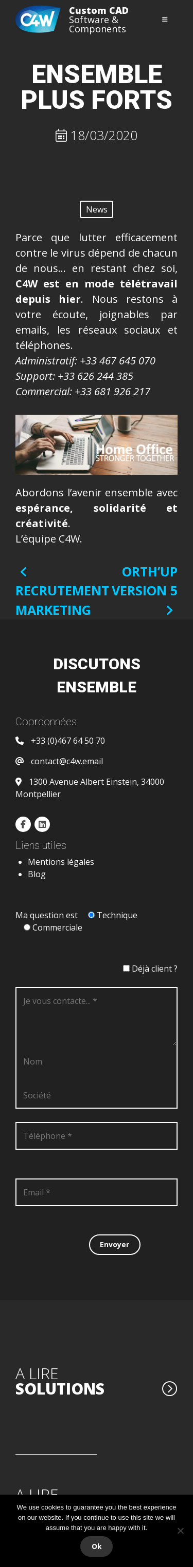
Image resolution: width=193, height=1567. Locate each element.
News (97, 209)
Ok (97, 1546)
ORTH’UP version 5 (145, 590)
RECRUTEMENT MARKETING (62, 592)
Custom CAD (99, 10)
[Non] (180, 1530)
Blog (37, 874)
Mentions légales (61, 861)
